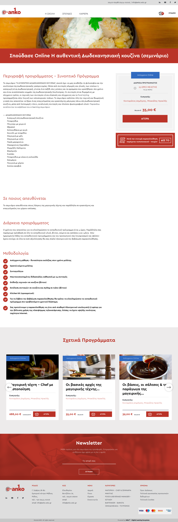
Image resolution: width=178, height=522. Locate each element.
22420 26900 (72, 497)
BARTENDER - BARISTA (114, 503)
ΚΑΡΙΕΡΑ (83, 14)
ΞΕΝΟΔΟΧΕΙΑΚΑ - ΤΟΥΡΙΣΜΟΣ (117, 506)
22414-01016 (124, 2)
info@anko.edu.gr (139, 2)
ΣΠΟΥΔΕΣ (67, 14)
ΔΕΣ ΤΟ (165, 140)
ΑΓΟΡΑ (145, 118)
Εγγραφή (89, 472)
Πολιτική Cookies (147, 500)
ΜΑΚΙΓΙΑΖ (109, 493)
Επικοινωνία (93, 500)
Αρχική (90, 490)
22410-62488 (113, 2)
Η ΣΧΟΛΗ (50, 14)
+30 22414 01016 (43, 500)
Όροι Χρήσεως (146, 490)
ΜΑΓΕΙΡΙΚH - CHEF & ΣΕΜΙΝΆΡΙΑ (118, 490)
